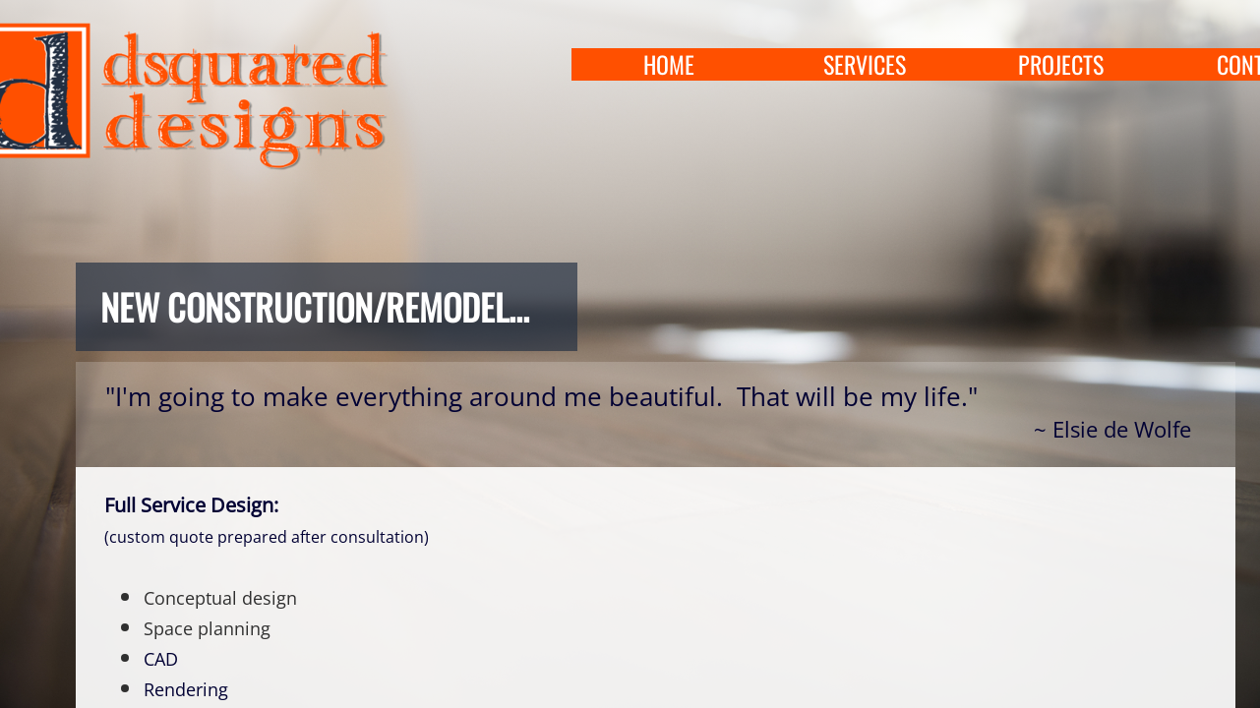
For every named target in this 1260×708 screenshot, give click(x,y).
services (864, 64)
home (668, 64)
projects (1061, 64)
